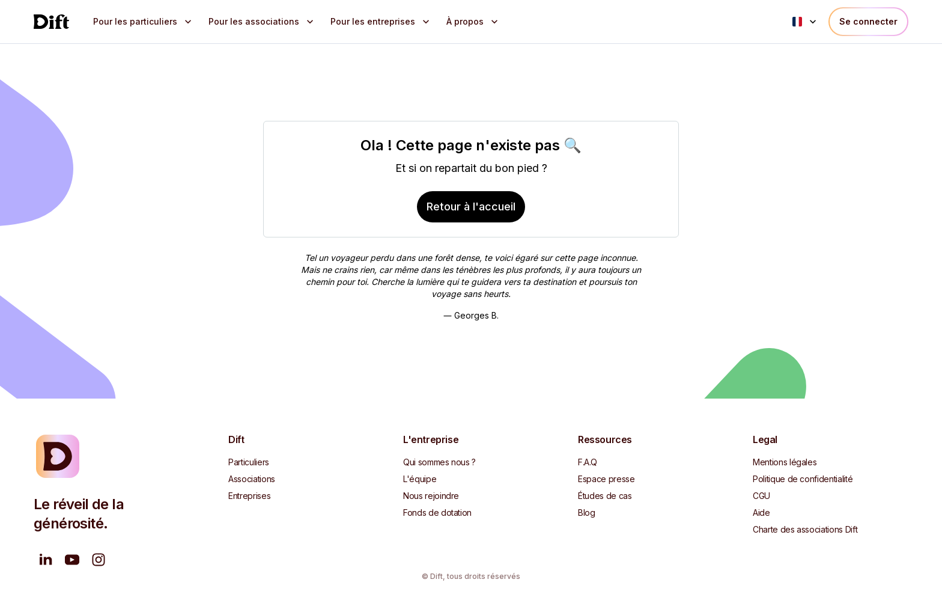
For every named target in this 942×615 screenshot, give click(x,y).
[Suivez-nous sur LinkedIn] (46, 560)
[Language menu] (805, 22)
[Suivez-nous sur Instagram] (99, 560)
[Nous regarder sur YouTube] (72, 560)
